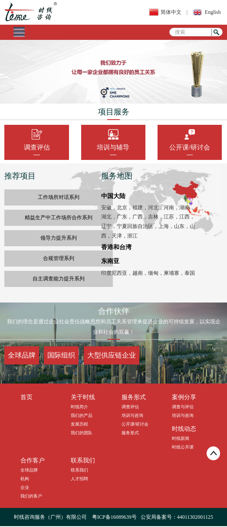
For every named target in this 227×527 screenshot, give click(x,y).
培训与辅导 (113, 149)
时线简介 (79, 406)
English (213, 12)
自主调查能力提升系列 (59, 279)
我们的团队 (81, 432)
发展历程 (79, 424)
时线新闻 (180, 438)
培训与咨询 (132, 415)
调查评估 (37, 149)
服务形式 (130, 432)
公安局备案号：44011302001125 (177, 517)
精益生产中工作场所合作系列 (58, 218)
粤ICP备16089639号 (114, 517)
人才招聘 (79, 478)
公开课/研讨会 (189, 149)
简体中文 (171, 12)
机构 (24, 478)
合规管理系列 (58, 258)
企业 (24, 487)
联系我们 (79, 470)
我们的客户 (31, 496)
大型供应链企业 (111, 355)
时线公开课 (183, 447)
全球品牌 (22, 355)
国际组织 (61, 355)
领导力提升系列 (58, 238)
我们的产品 (81, 415)
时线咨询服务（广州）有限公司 (50, 517)
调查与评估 (183, 406)
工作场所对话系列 (58, 197)
